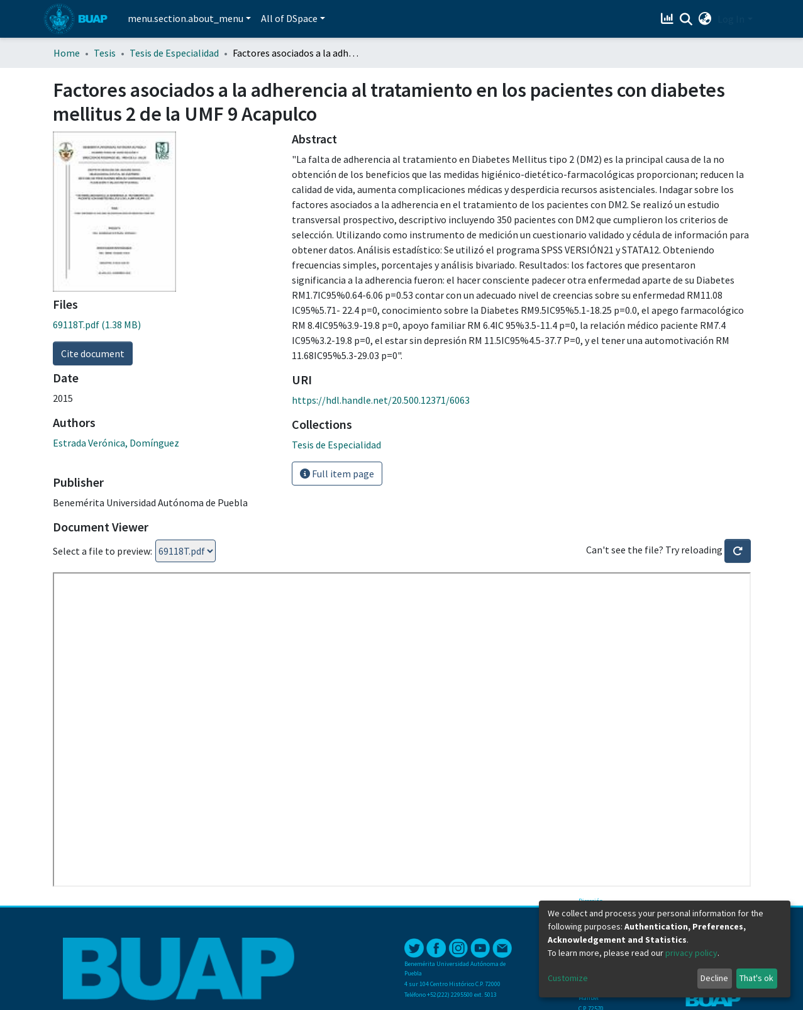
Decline (714, 978)
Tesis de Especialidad (174, 53)
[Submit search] (685, 19)
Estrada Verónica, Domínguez (116, 442)
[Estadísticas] (668, 18)
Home (66, 53)
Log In (731, 19)
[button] (704, 18)
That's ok (756, 978)
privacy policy (691, 952)
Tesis (105, 53)
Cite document (93, 353)
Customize (568, 978)
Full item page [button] (337, 473)
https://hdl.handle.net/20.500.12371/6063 (381, 400)
